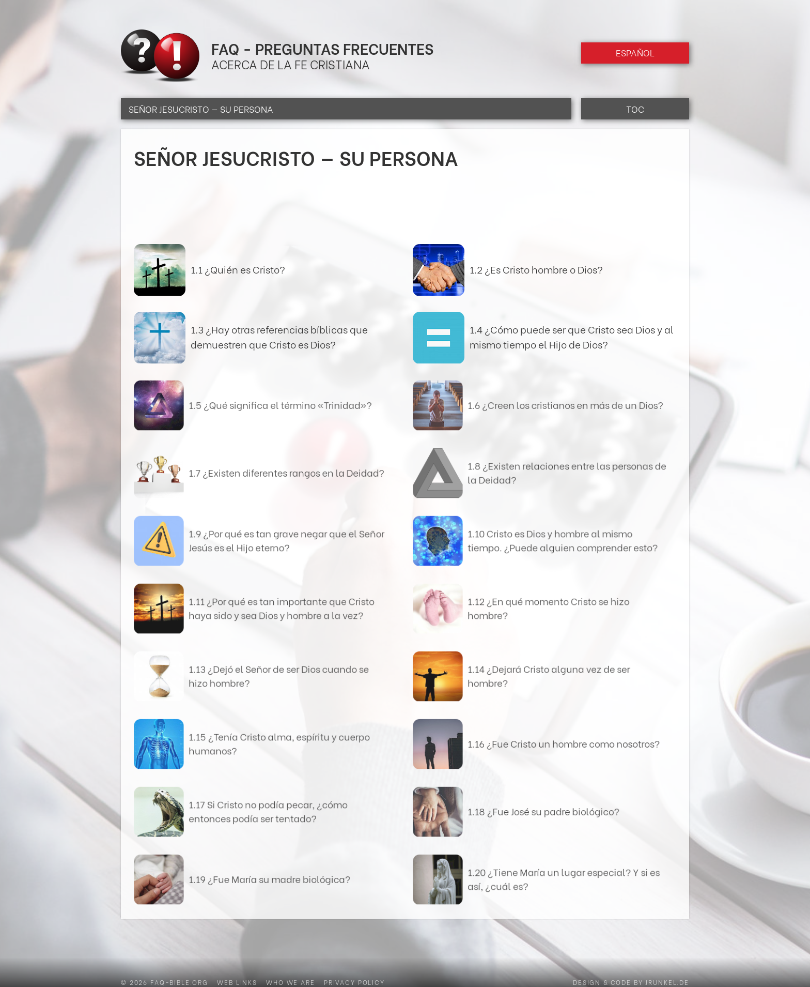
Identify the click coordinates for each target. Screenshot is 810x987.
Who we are (290, 981)
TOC (635, 108)
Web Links (237, 981)
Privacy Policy (354, 981)
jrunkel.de (667, 981)
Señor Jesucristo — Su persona (201, 108)
